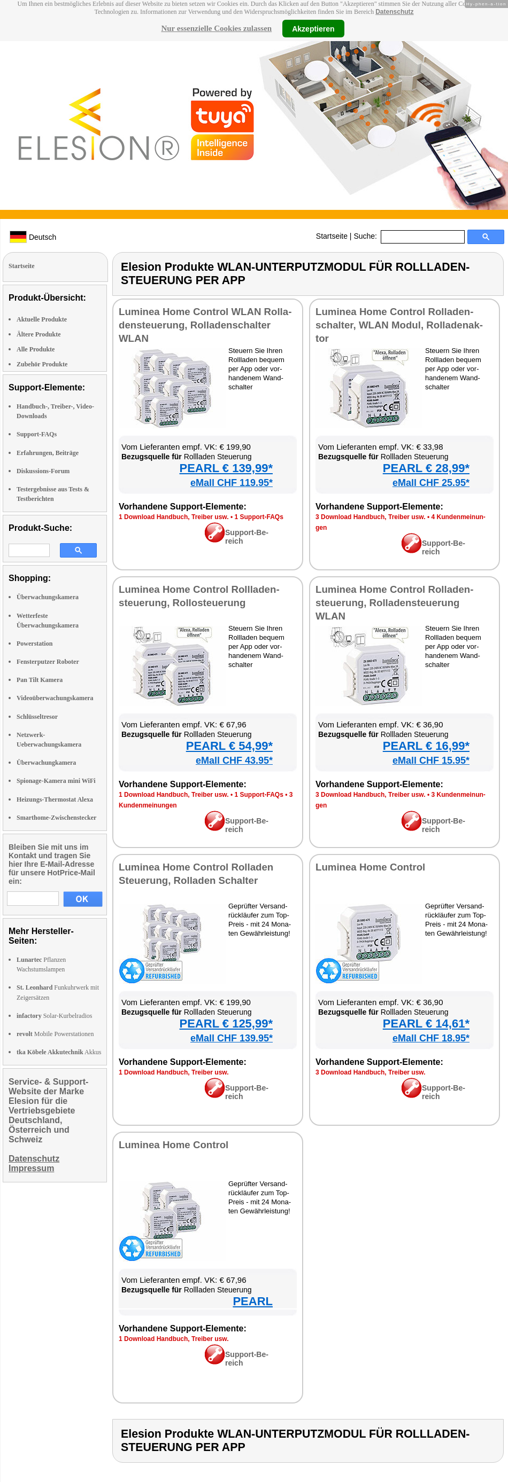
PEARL (253, 1301)
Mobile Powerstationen (55, 1034)
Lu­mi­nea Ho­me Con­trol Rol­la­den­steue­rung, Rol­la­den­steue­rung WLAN (394, 603)
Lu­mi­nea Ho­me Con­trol (370, 867)
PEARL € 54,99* (229, 745)
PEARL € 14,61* (426, 1023)
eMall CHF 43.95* (234, 760)
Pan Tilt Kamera (40, 680)
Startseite (332, 236)
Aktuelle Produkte (42, 319)
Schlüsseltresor (37, 716)
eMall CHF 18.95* (430, 1038)
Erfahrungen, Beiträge (48, 453)
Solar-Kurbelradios (54, 1016)
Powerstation (34, 643)
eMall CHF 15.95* (430, 760)
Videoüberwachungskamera (55, 698)
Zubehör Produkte (42, 364)
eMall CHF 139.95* (231, 1038)
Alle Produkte (36, 349)
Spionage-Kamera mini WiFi (56, 781)
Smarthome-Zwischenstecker (56, 817)
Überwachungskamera (48, 597)
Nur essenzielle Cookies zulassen (216, 28)
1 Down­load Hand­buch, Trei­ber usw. (174, 517)
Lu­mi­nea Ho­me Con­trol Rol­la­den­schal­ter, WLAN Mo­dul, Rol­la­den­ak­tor (399, 325)
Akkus (59, 1052)
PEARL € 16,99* (426, 745)
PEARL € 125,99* (226, 1023)
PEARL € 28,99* (426, 468)
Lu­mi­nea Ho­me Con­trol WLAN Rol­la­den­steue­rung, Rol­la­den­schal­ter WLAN (205, 325)
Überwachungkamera (46, 762)
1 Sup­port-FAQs (258, 517)
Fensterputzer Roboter (48, 661)
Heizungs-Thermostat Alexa (55, 799)
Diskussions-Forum (43, 471)
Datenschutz (394, 11)
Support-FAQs (37, 434)
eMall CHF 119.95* (231, 482)
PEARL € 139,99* (226, 468)
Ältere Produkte (39, 334)
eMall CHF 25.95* (430, 482)
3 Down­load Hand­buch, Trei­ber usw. (370, 517)
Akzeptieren (313, 28)
